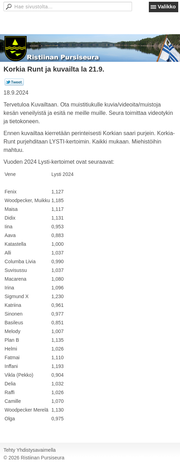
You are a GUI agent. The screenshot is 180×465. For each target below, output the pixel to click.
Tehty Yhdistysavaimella (30, 450)
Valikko (167, 6)
